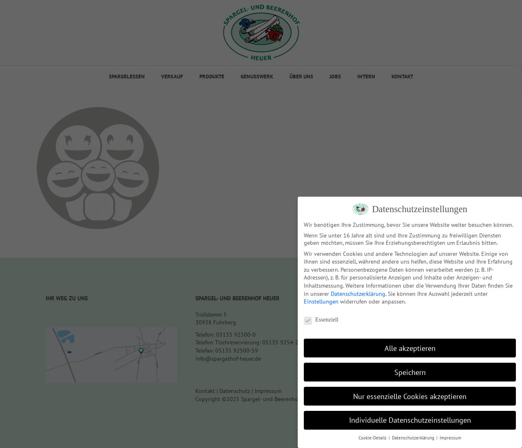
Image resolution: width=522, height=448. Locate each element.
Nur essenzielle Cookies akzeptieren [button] (410, 396)
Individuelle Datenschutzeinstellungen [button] (410, 420)
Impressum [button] (450, 438)
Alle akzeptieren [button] (410, 348)
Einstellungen (321, 301)
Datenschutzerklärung (358, 293)
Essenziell (321, 320)
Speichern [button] (410, 372)
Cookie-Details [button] (373, 438)
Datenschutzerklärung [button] (414, 438)
